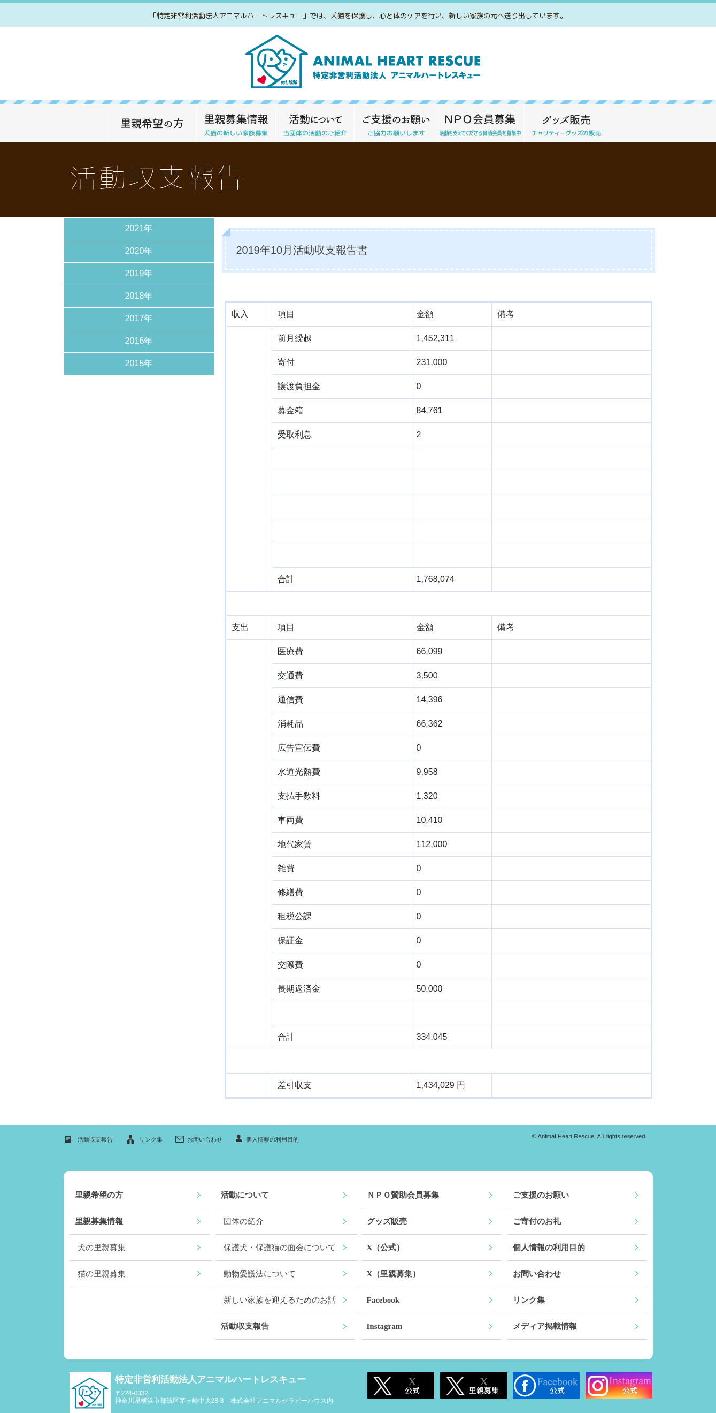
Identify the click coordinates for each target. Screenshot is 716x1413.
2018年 (139, 295)
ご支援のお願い (395, 123)
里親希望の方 (151, 123)
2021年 (139, 228)
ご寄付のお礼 (537, 1221)
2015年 (139, 363)
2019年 (139, 273)
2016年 (139, 340)
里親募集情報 (235, 123)
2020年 (139, 250)
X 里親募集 (473, 1385)
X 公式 (400, 1385)
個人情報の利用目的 (272, 1139)
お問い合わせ (204, 1139)
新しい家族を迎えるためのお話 (280, 1300)
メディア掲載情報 (545, 1326)
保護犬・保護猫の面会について (280, 1247)
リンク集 (151, 1139)
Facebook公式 (546, 1385)
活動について (314, 123)
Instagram (385, 1326)
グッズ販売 (565, 123)
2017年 (139, 318)
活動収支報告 (95, 1139)
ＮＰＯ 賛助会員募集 (480, 123)
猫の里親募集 (102, 1274)
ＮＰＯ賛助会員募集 (403, 1195)
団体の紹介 (244, 1221)
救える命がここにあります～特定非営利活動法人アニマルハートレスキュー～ (358, 63)
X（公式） (386, 1247)
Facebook (383, 1300)
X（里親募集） (394, 1274)
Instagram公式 (619, 1385)
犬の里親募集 (102, 1247)
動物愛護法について (260, 1274)
